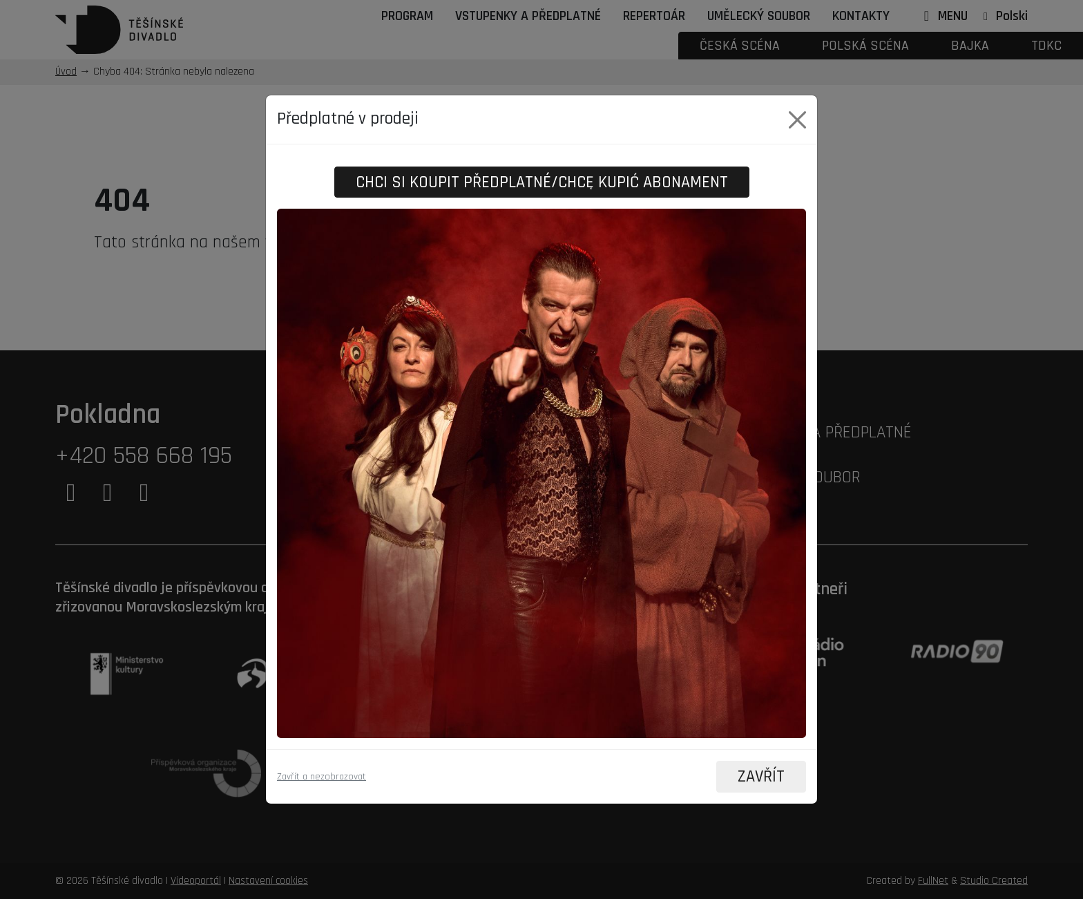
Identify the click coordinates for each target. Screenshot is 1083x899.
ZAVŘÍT (760, 777)
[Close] (797, 119)
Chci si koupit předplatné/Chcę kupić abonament (542, 182)
